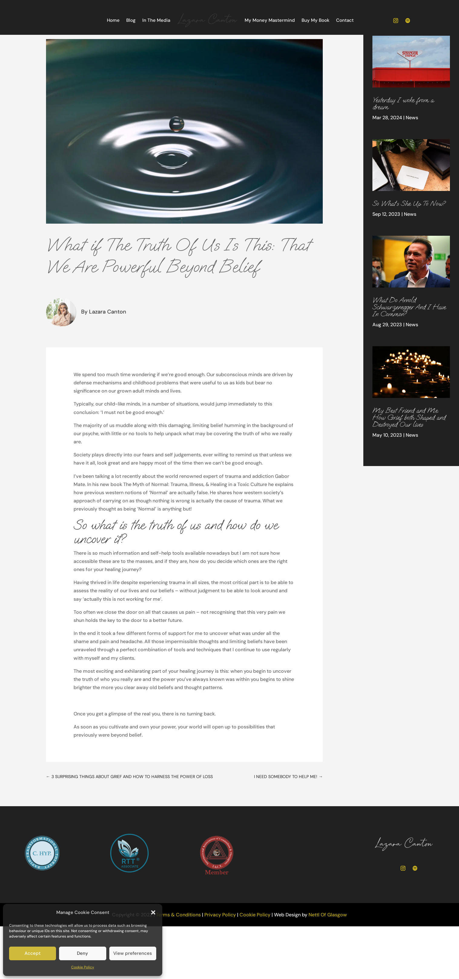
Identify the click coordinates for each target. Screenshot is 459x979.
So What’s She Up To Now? (408, 224)
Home (113, 20)
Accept (33, 953)
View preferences (132, 953)
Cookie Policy (82, 967)
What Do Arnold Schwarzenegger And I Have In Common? (409, 328)
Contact (345, 20)
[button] (153, 912)
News (412, 139)
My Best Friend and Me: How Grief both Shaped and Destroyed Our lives (408, 438)
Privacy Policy (220, 936)
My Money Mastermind (270, 20)
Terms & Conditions (178, 936)
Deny (82, 953)
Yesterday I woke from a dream (403, 124)
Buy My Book (315, 20)
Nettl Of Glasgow (328, 936)
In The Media (156, 20)
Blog (131, 20)
